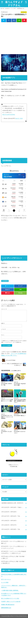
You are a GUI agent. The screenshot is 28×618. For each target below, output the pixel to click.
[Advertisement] (14, 38)
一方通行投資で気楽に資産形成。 (10, 590)
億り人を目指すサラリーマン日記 (10, 598)
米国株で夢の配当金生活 (7, 604)
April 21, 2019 (19, 118)
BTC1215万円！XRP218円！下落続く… (12, 507)
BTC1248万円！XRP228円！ (9, 520)
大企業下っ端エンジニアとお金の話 (10, 601)
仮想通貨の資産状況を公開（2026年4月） (13, 503)
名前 (3, 323)
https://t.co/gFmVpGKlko (8, 114)
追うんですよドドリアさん (14, 3)
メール (3, 329)
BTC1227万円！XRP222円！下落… (11, 516)
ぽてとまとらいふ (6, 579)
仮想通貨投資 (5, 280)
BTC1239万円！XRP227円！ (9, 525)
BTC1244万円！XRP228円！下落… (11, 529)
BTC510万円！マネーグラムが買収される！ (13, 541)
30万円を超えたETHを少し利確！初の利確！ (13, 556)
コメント (4, 309)
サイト (2, 335)
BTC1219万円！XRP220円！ (9, 511)
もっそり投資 (4, 582)
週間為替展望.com (6, 607)
